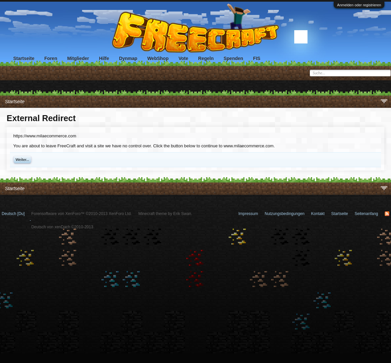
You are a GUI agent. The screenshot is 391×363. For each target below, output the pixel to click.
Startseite (23, 58)
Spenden (233, 58)
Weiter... (22, 159)
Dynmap (128, 58)
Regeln (206, 58)
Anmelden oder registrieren (359, 5)
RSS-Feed (387, 213)
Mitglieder (78, 58)
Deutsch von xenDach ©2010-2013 (62, 227)
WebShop (157, 58)
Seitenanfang (366, 213)
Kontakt (318, 213)
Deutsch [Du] (13, 213)
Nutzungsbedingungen (285, 213)
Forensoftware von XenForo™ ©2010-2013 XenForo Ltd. (81, 213)
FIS (256, 58)
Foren (50, 58)
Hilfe (104, 58)
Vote (183, 58)
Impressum (248, 213)
